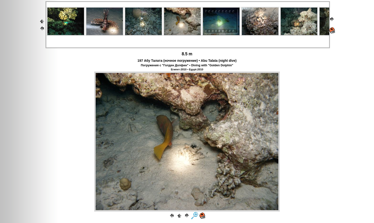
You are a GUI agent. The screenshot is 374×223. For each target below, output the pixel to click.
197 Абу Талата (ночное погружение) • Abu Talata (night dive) (186, 60)
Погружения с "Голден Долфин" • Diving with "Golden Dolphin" (187, 65)
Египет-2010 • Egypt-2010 (187, 69)
